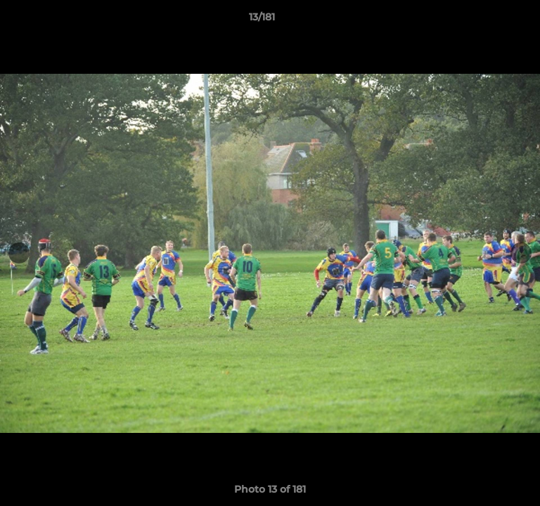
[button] (489, 20)
